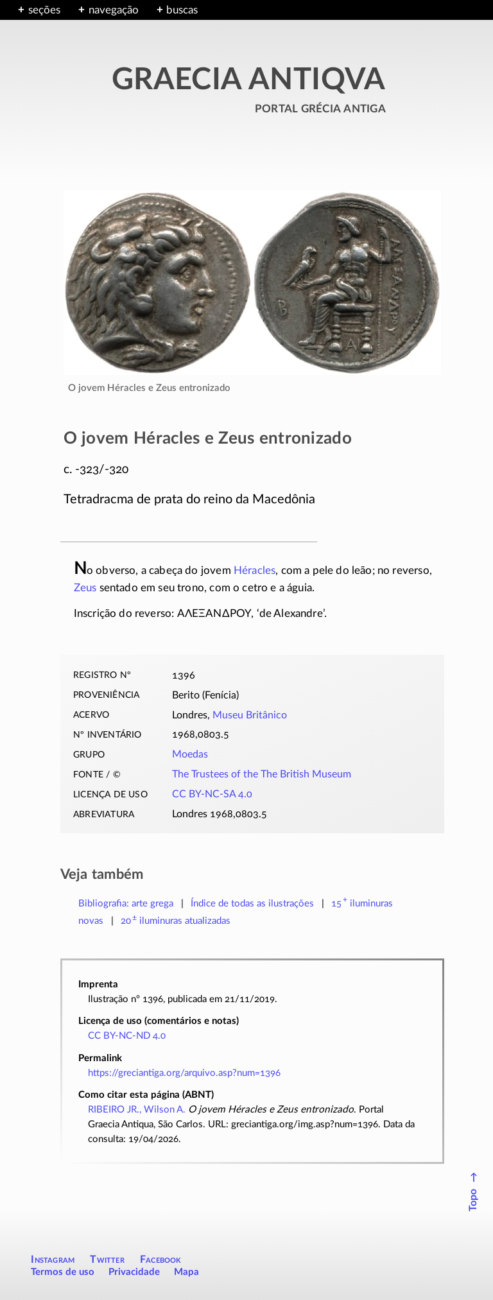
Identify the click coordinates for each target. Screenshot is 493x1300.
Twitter (107, 1259)
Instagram (52, 1259)
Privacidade (134, 1272)
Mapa (186, 1272)
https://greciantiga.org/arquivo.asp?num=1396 (184, 1073)
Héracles (254, 570)
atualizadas (175, 921)
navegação (114, 9)
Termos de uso (62, 1272)
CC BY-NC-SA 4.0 (212, 794)
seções (44, 9)
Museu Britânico (249, 715)
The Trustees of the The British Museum (261, 774)
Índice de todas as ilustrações (252, 903)
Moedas (190, 754)
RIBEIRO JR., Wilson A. (137, 1109)
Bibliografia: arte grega (125, 903)
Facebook (161, 1259)
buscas (182, 9)
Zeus (85, 587)
